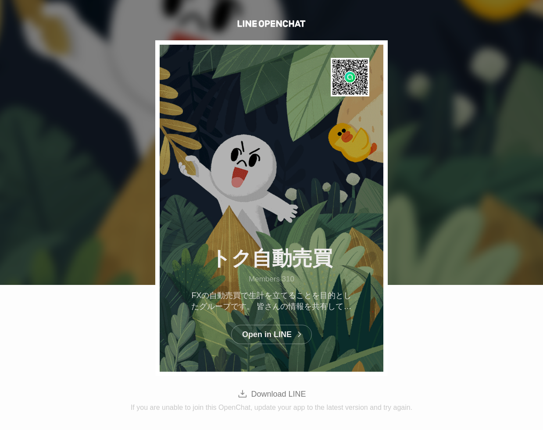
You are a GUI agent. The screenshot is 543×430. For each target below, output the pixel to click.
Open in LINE (267, 334)
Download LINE (278, 394)
